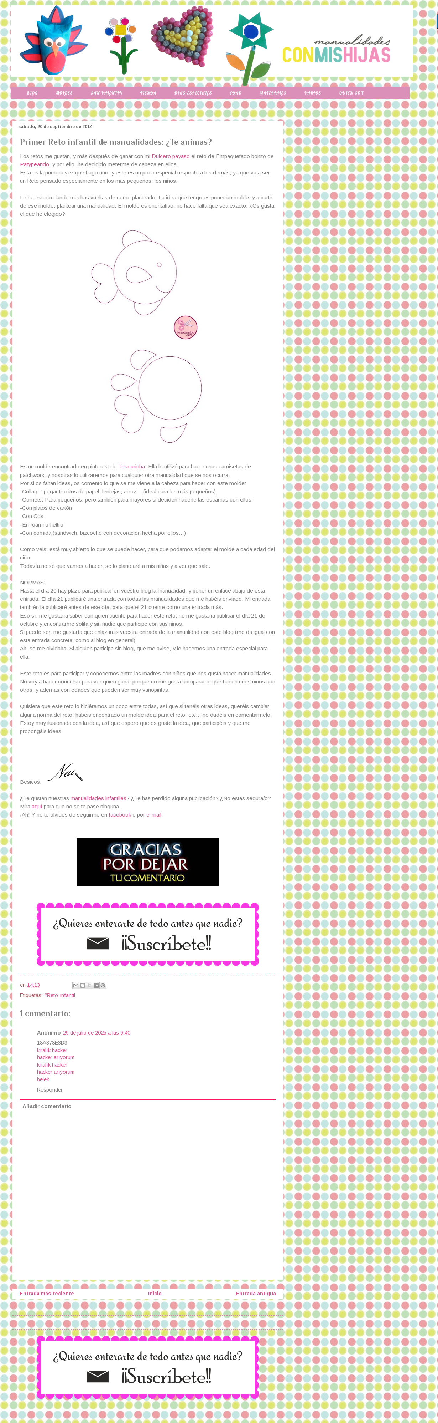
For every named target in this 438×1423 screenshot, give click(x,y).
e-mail (153, 815)
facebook (120, 815)
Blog (32, 93)
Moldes (64, 93)
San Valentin (106, 93)
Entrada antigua (256, 1293)
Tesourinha (131, 466)
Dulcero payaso (171, 156)
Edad (235, 93)
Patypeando (34, 164)
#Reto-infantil (59, 995)
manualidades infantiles (98, 798)
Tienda (148, 93)
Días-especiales (193, 93)
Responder (50, 1090)
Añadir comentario (47, 1106)
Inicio (155, 1293)
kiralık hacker (52, 1050)
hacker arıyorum (55, 1057)
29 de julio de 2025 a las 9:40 (96, 1033)
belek (43, 1079)
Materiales (273, 93)
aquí (38, 806)
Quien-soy (351, 93)
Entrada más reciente (47, 1293)
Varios (312, 93)
